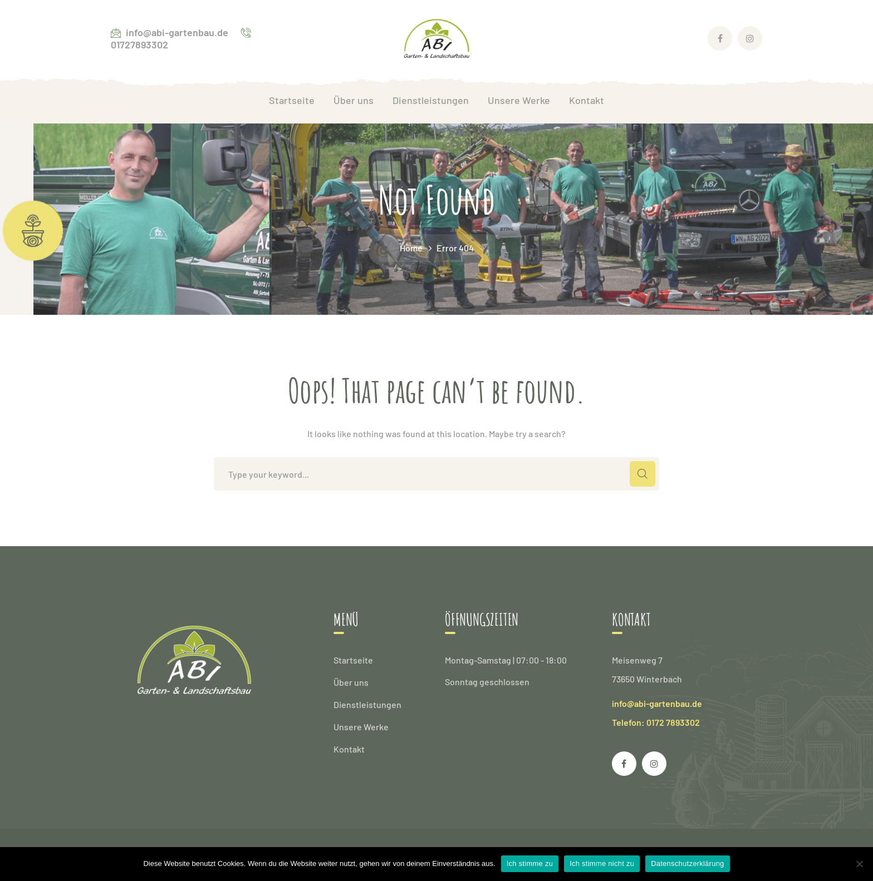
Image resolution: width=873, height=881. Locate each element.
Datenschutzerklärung (687, 863)
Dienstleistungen (367, 704)
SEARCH (642, 474)
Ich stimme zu (530, 863)
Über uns (351, 682)
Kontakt (349, 749)
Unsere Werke (361, 726)
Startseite (353, 660)
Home (411, 247)
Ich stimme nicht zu (602, 863)
